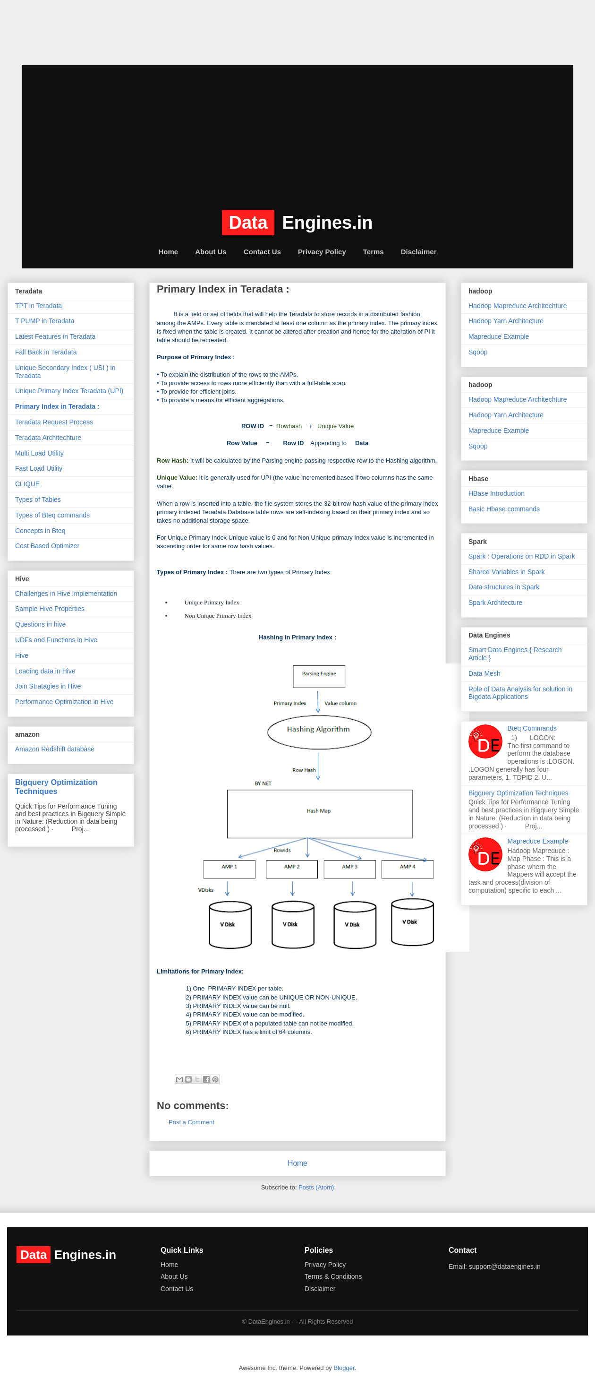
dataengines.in (74, 35)
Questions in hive (40, 624)
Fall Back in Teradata (45, 352)
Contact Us (262, 252)
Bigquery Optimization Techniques (56, 786)
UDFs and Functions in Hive (56, 640)
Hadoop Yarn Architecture (506, 321)
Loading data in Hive (45, 671)
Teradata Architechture (48, 437)
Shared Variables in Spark (506, 572)
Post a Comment (191, 1122)
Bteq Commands (532, 728)
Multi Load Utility (39, 453)
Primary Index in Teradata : (57, 406)
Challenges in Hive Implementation (66, 593)
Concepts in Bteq (40, 530)
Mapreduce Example (498, 336)
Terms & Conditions (333, 1276)
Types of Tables (38, 499)
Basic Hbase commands (504, 509)
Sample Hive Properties (50, 608)
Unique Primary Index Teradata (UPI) (69, 391)
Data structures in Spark (503, 587)
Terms (373, 252)
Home (168, 252)
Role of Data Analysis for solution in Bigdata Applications (520, 693)
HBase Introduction (496, 493)
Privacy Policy (322, 252)
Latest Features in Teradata (55, 336)
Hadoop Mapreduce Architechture (517, 306)
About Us (211, 252)
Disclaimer (419, 252)
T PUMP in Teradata (44, 321)
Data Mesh (484, 673)
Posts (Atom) (316, 1187)
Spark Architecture (495, 602)
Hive (21, 655)
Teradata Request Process (54, 422)
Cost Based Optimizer (47, 546)
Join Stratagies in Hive (48, 686)
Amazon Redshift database (54, 749)
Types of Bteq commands (52, 515)
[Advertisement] (297, 131)
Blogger (343, 1367)
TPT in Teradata (38, 306)
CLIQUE (27, 484)
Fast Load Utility (38, 468)
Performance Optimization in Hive (64, 702)
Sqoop (477, 352)
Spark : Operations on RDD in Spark (521, 556)
